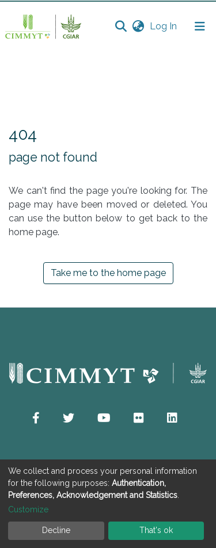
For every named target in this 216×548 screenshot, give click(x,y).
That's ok (156, 530)
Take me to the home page (108, 272)
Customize (28, 509)
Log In (164, 26)
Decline (56, 530)
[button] (137, 26)
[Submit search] (120, 26)
